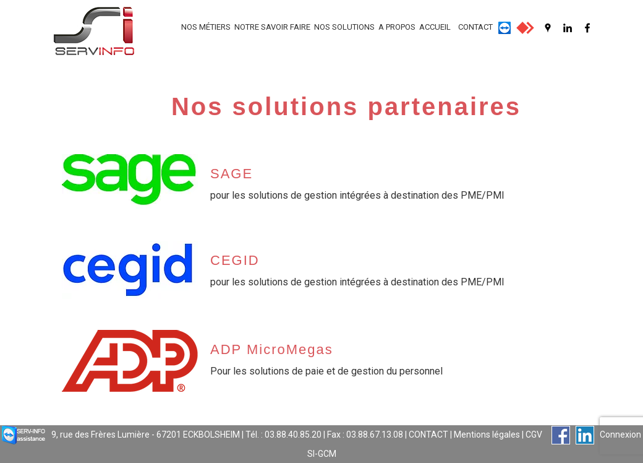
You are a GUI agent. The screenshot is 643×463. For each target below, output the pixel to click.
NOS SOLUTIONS (344, 27)
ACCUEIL (435, 27)
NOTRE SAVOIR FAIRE (272, 27)
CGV (534, 434)
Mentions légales (487, 434)
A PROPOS (396, 27)
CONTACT (475, 27)
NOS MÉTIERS (206, 27)
